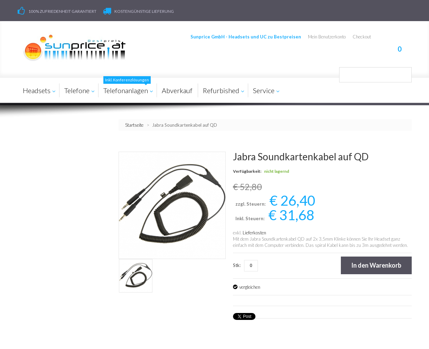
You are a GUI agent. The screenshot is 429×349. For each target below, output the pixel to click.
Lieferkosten (254, 232)
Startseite (134, 125)
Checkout (362, 36)
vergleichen (249, 287)
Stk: (237, 265)
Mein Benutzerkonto (327, 36)
